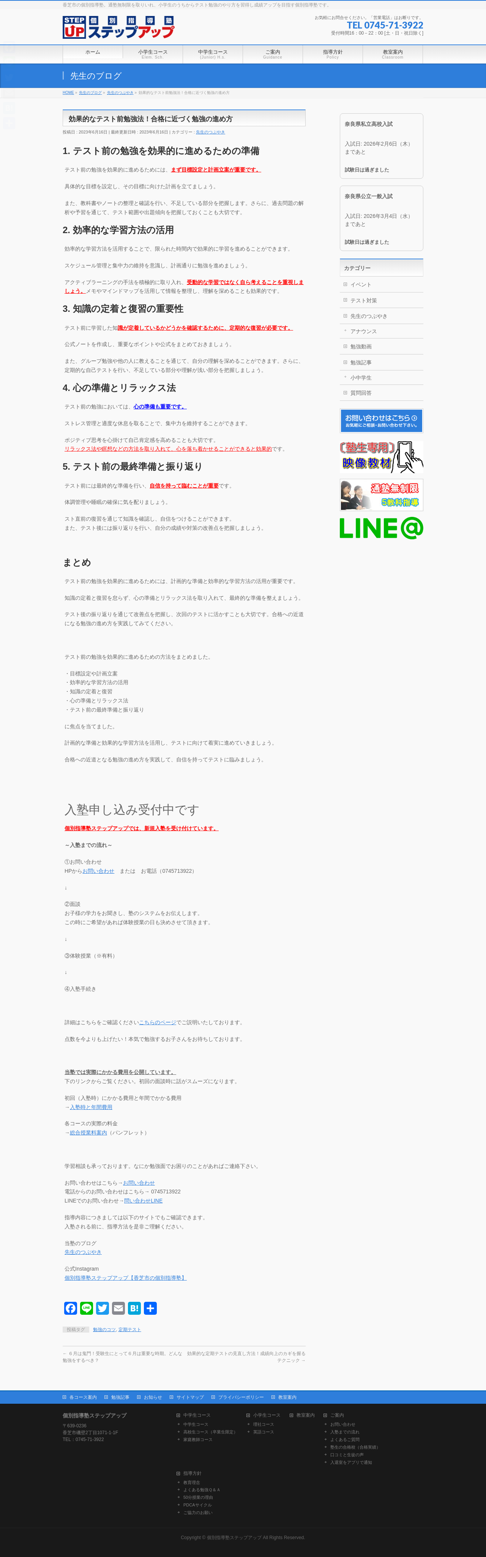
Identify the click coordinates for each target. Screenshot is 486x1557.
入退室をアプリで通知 (351, 1462)
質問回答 (361, 393)
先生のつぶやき (210, 132)
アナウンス (363, 331)
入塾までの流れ (345, 1432)
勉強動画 (361, 346)
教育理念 (191, 1482)
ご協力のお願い (198, 1512)
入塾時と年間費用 (91, 1107)
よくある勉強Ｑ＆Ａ (202, 1489)
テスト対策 (363, 300)
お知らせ (153, 1397)
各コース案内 (83, 1397)
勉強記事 (361, 362)
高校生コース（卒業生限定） (210, 1432)
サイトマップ (190, 1397)
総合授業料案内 (88, 1133)
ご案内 (337, 1415)
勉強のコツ (104, 1329)
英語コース (263, 1432)
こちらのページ (157, 1022)
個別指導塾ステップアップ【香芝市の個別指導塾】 (126, 1278)
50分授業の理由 (198, 1497)
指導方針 (192, 1473)
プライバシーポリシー (241, 1397)
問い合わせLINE (143, 1201)
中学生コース (197, 1415)
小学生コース (267, 1415)
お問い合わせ (98, 871)
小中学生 (361, 378)
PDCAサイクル (197, 1505)
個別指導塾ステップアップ (234, 1537)
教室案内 (287, 1397)
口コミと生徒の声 (347, 1454)
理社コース (263, 1424)
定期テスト (129, 1329)
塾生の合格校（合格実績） (355, 1447)
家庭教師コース (198, 1439)
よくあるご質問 (345, 1439)
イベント (361, 284)
